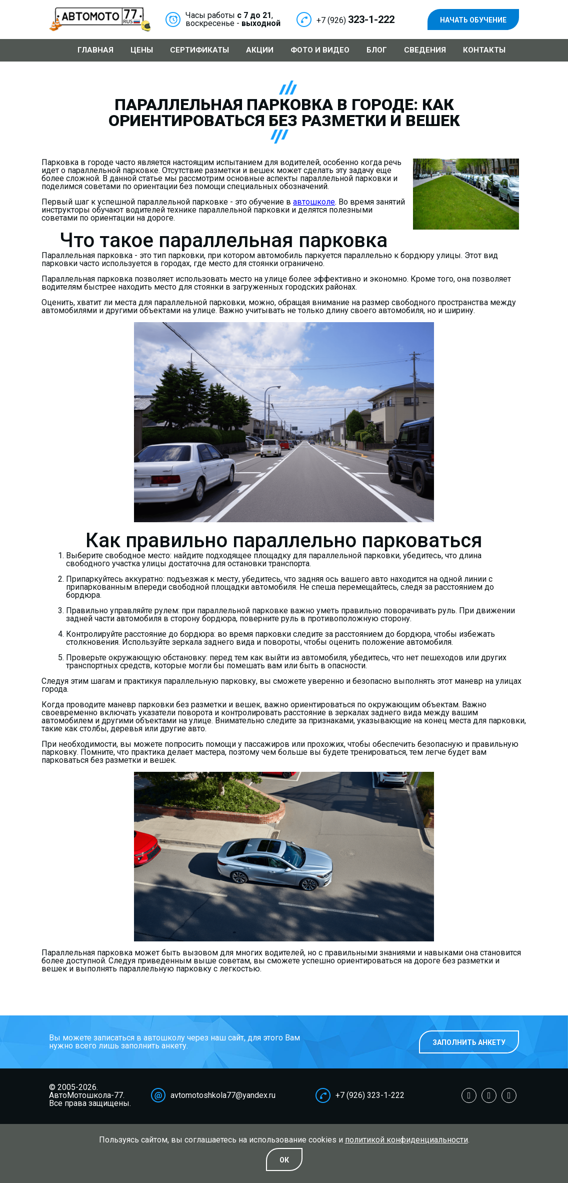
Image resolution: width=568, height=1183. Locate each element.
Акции (260, 50)
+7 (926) (355, 20)
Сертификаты (199, 50)
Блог (376, 50)
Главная (96, 50)
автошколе (314, 202)
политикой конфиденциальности (406, 1139)
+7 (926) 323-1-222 (370, 1095)
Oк (284, 1160)
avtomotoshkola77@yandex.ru (223, 1095)
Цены (141, 50)
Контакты (484, 50)
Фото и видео (320, 50)
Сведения (425, 50)
